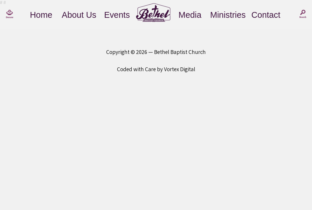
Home (41, 15)
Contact (265, 15)
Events (117, 15)
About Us (79, 15)
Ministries (228, 15)
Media (190, 15)
